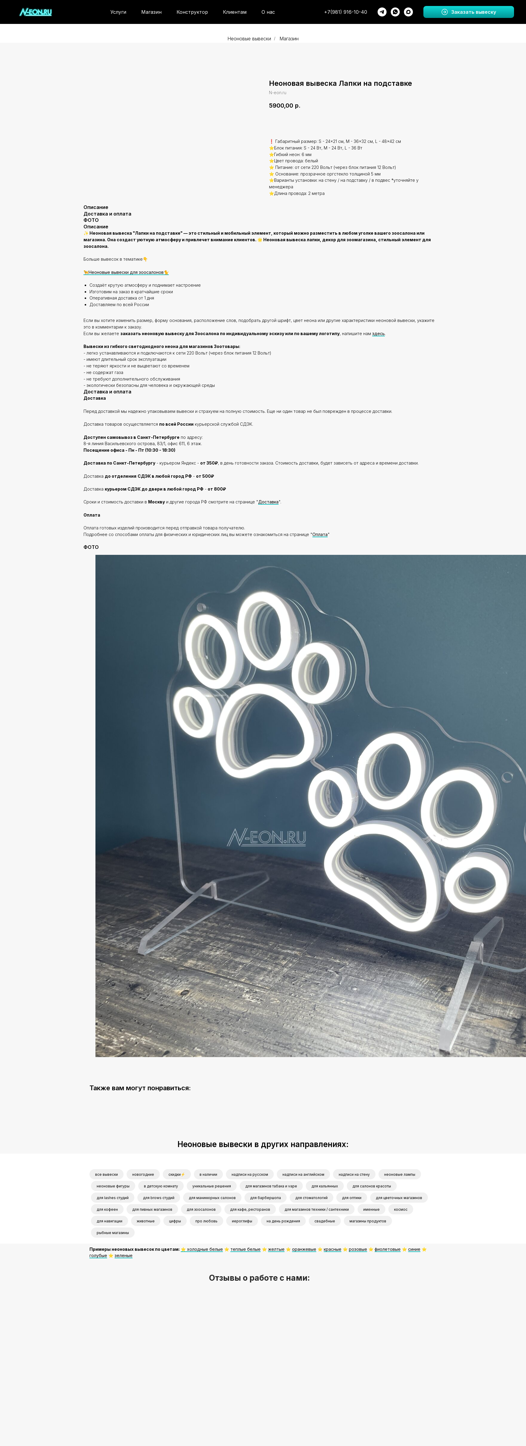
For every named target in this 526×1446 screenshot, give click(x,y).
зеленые (124, 1255)
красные (332, 1249)
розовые (358, 1249)
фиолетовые (388, 1249)
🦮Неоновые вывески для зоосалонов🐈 (126, 272)
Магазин (151, 12)
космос (401, 1209)
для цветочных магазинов (399, 1197)
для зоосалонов (201, 1209)
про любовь (206, 1221)
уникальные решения (211, 1186)
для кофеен (107, 1209)
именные (371, 1209)
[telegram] (382, 11)
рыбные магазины (113, 1232)
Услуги (118, 12)
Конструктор (192, 12)
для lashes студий (113, 1197)
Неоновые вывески (249, 39)
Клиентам (235, 12)
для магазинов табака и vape (271, 1186)
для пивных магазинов (152, 1209)
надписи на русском (250, 1174)
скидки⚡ (176, 1174)
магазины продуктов (367, 1221)
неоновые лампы (399, 1174)
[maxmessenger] (408, 11)
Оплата (320, 534)
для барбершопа (265, 1197)
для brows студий (158, 1197)
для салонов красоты (371, 1186)
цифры (175, 1221)
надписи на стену (354, 1174)
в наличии (208, 1174)
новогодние (143, 1174)
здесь (378, 333)
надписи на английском (303, 1174)
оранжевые (304, 1249)
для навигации (109, 1221)
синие (414, 1249)
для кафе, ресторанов (250, 1209)
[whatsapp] (395, 11)
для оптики (351, 1197)
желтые (276, 1249)
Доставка (268, 501)
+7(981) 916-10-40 (345, 12)
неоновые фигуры (113, 1186)
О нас (268, 12)
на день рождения (283, 1221)
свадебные (324, 1221)
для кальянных (324, 1186)
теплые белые (245, 1249)
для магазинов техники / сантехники (317, 1209)
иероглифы (242, 1221)
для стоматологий (311, 1197)
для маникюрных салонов (212, 1197)
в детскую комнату (161, 1186)
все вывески (106, 1174)
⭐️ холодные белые (202, 1249)
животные (146, 1221)
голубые (98, 1255)
